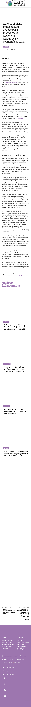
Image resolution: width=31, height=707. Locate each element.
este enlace (19, 118)
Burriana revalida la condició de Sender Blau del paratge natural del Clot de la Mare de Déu (16, 454)
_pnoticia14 (7, 364)
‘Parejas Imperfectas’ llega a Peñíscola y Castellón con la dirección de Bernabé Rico (14, 369)
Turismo (6, 47)
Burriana (6, 448)
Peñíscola (6, 406)
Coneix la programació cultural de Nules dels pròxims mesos (8, 611)
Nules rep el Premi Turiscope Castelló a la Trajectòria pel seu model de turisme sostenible (16, 327)
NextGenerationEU (12, 82)
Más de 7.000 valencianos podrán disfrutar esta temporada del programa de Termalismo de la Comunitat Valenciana (23, 614)
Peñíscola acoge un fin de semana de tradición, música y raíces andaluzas (15, 411)
